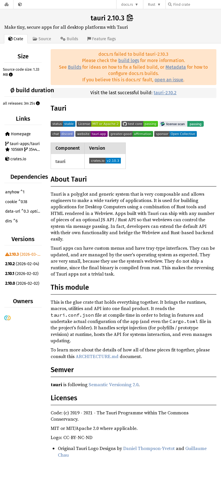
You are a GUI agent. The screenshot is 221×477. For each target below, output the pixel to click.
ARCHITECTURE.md (97, 356)
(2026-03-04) (24, 254)
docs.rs (127, 4)
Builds (74, 67)
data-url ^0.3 (24, 211)
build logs (128, 60)
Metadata (175, 67)
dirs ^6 (11, 221)
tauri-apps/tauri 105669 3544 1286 (24, 146)
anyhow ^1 (14, 192)
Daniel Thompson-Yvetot (149, 448)
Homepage (18, 134)
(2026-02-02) (22, 273)
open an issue (169, 79)
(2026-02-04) (22, 263)
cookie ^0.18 (16, 201)
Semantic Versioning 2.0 (113, 384)
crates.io (15, 159)
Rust (151, 4)
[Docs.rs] (6, 4)
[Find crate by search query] (197, 4)
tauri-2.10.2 (165, 92)
